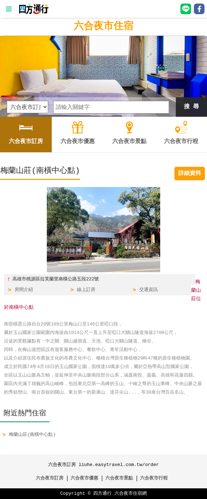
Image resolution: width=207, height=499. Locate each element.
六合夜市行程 (154, 478)
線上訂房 (86, 290)
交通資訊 (148, 290)
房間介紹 (24, 290)
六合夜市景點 (119, 478)
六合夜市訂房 (49, 478)
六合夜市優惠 (84, 478)
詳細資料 (189, 173)
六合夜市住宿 (103, 26)
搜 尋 (191, 107)
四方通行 (102, 493)
